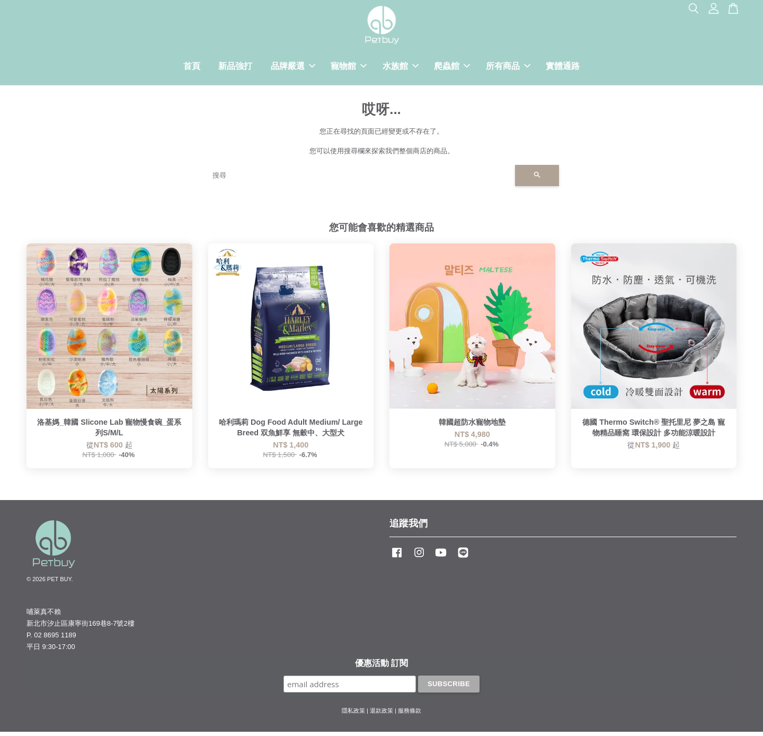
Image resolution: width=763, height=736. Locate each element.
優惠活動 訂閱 (381, 667)
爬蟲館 (452, 68)
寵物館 (349, 68)
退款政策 (381, 715)
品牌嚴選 (293, 68)
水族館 (401, 68)
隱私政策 (353, 715)
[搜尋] (359, 179)
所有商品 (508, 68)
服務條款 (409, 715)
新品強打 (235, 68)
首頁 (191, 68)
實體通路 (563, 68)
